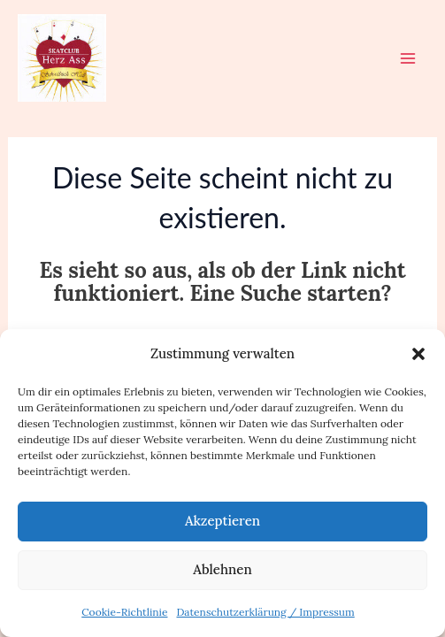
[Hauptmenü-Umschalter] (407, 58)
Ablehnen (222, 569)
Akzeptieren (222, 520)
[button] (418, 354)
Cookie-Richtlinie (124, 611)
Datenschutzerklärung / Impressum (265, 611)
